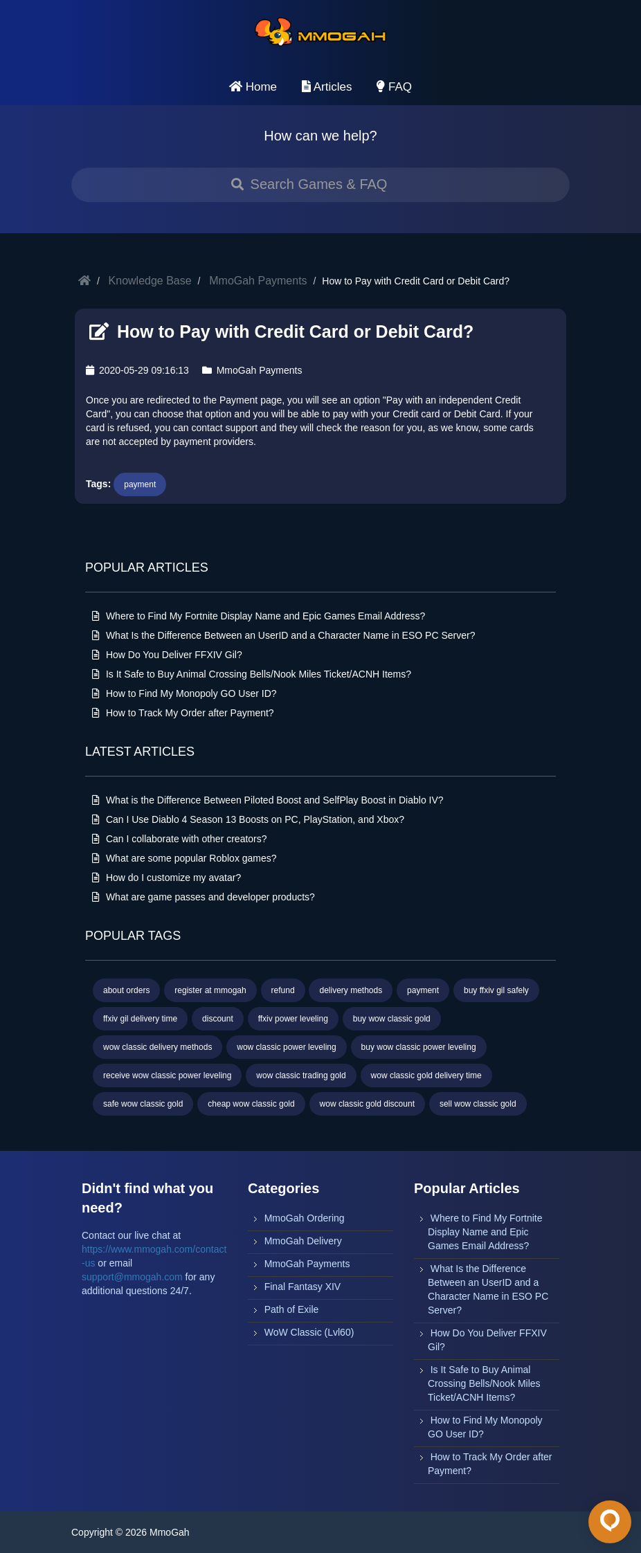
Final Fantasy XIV (302, 1286)
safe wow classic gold (143, 1104)
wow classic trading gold (300, 1075)
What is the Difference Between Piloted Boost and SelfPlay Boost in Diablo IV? (268, 800)
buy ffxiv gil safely (496, 990)
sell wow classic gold (478, 1104)
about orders (126, 990)
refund (283, 990)
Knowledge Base (150, 281)
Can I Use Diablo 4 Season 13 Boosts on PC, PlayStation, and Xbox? (248, 819)
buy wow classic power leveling (418, 1047)
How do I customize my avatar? (166, 877)
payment (140, 484)
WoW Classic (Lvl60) (309, 1332)
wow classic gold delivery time (426, 1075)
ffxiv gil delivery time (140, 1019)
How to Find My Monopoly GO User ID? (184, 693)
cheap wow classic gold (251, 1104)
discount (217, 1019)
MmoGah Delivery (303, 1240)
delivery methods (350, 990)
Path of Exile (291, 1309)
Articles (327, 86)
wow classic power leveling (286, 1047)
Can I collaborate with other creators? (179, 838)
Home (253, 86)
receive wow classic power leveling (167, 1075)
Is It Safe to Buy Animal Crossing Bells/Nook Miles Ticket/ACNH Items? (251, 674)
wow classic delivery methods (157, 1047)
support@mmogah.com (132, 1276)
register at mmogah (210, 990)
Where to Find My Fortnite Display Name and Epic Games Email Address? (258, 615)
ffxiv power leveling (293, 1019)
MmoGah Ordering (304, 1218)
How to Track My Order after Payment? (183, 712)
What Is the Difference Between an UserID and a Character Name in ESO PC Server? (283, 635)
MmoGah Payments (258, 281)
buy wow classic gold (392, 1019)
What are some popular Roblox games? (184, 858)
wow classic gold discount (367, 1104)
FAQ (394, 86)
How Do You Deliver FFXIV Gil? (167, 654)
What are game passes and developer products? (203, 896)
